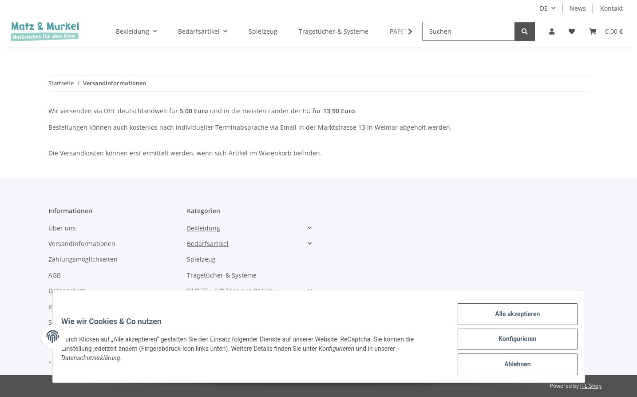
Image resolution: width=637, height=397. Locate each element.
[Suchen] (468, 31)
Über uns (62, 228)
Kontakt (611, 8)
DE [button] (544, 8)
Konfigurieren (512, 342)
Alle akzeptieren (512, 319)
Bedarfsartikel (208, 243)
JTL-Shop (590, 385)
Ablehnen (512, 365)
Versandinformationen (81, 243)
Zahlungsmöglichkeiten (83, 259)
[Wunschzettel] (572, 31)
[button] (552, 31)
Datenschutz (67, 290)
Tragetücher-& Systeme (222, 275)
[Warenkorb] (606, 31)
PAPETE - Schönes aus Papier (230, 290)
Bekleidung (203, 228)
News (578, 8)
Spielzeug (201, 259)
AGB (54, 275)
